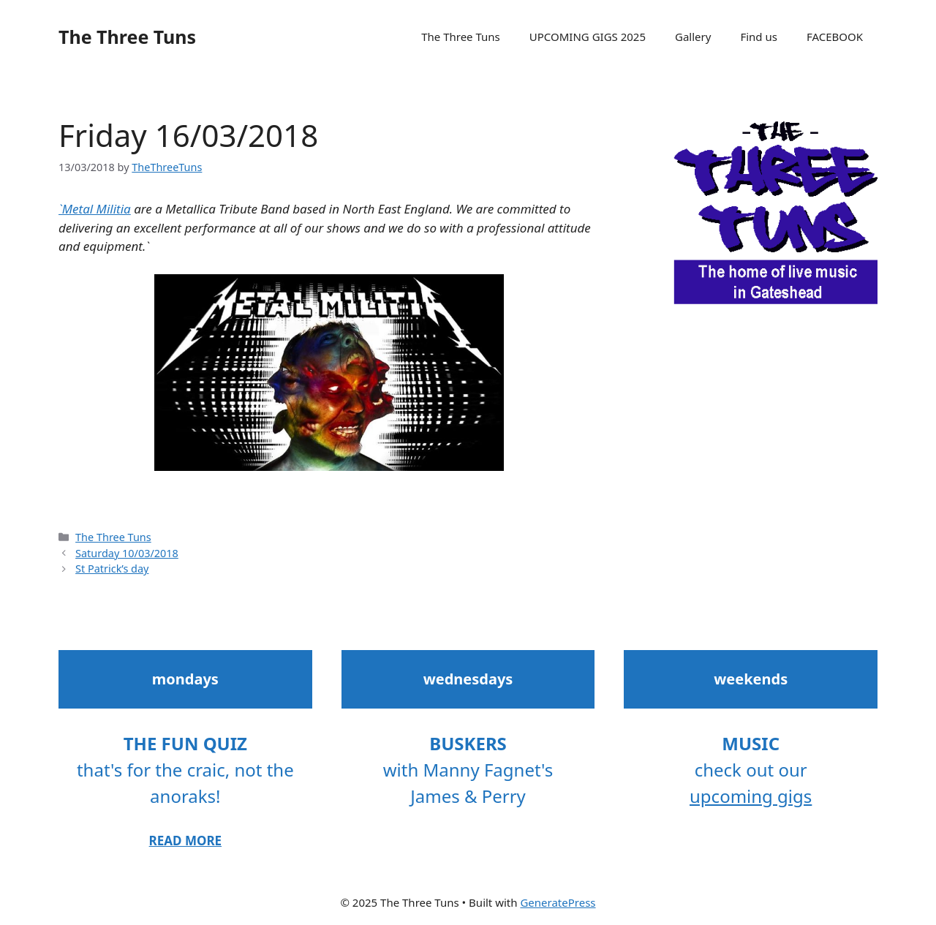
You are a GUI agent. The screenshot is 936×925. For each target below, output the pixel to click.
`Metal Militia (94, 208)
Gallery (693, 36)
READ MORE (185, 840)
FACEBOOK (835, 36)
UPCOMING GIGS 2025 (587, 36)
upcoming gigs (751, 796)
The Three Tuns (127, 36)
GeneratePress (557, 902)
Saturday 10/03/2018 (126, 553)
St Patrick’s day (111, 568)
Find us (758, 36)
